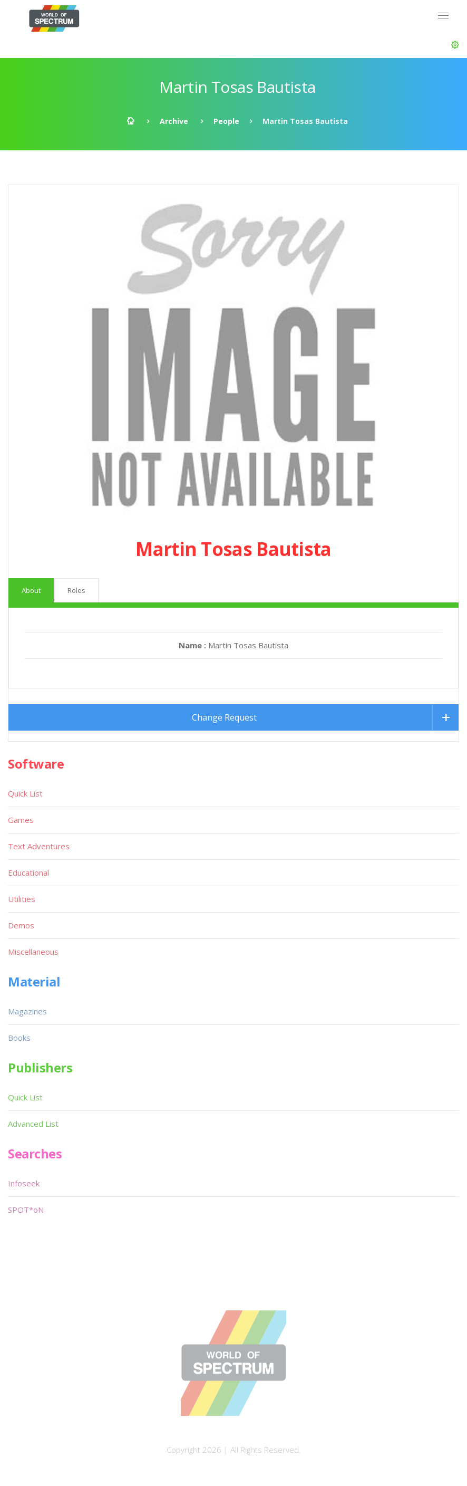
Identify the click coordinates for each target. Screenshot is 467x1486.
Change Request (224, 717)
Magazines (27, 1011)
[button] (455, 45)
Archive (174, 121)
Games (21, 819)
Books (19, 1037)
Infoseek (24, 1183)
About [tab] (31, 590)
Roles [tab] (76, 590)
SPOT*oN (26, 1209)
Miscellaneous (33, 951)
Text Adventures (39, 846)
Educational (28, 872)
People (226, 121)
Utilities (21, 899)
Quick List (25, 793)
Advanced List (33, 1123)
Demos (21, 925)
